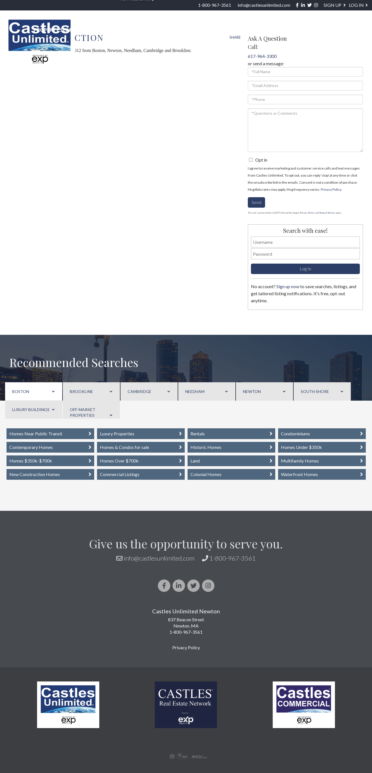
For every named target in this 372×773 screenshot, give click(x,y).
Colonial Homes (206, 474)
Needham (195, 391)
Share (235, 37)
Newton (252, 391)
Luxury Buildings (31, 409)
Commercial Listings (119, 474)
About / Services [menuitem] (281, 30)
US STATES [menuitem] (165, 30)
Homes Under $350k (301, 447)
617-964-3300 (262, 56)
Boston (20, 391)
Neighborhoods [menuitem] (117, 30)
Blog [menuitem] (322, 30)
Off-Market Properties (82, 412)
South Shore (315, 391)
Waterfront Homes (299, 474)
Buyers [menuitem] (202, 30)
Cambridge (139, 391)
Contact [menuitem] (354, 30)
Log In (356, 5)
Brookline (81, 391)
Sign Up (332, 5)
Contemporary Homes (31, 447)
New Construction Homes (34, 474)
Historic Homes (206, 447)
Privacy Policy (331, 189)
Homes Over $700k (119, 460)
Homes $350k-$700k (30, 460)
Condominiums (295, 433)
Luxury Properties (117, 433)
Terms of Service (327, 212)
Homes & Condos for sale (124, 447)
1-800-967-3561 (214, 5)
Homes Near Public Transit (35, 433)
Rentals (197, 433)
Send (256, 202)
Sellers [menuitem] (235, 30)
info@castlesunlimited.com (264, 5)
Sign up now (287, 286)
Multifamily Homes (300, 460)
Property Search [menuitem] (58, 30)
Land (195, 460)
